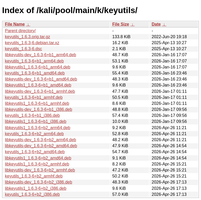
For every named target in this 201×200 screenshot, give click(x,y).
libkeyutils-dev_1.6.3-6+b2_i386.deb (38, 182)
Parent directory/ (20, 30)
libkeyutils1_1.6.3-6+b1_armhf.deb (37, 103)
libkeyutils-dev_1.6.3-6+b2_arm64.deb (40, 140)
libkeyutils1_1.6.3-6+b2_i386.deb (35, 188)
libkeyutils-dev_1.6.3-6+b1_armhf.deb (40, 91)
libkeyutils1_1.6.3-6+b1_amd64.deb (38, 85)
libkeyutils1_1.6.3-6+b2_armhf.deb (37, 164)
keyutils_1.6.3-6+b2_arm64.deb (34, 134)
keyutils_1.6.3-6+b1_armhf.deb (34, 97)
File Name (15, 24)
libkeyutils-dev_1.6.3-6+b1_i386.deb (38, 109)
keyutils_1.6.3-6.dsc (23, 49)
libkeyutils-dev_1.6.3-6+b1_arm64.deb (40, 55)
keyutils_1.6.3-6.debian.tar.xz (32, 43)
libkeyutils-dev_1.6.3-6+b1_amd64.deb (41, 79)
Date (156, 24)
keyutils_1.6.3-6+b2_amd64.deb (35, 152)
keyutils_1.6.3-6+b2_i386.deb (32, 194)
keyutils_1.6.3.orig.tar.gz (27, 37)
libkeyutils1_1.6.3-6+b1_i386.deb (35, 121)
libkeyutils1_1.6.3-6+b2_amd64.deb (38, 158)
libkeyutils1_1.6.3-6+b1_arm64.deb (37, 67)
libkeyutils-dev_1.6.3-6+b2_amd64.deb (41, 146)
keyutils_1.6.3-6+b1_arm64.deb (34, 61)
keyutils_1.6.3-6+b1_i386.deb (32, 115)
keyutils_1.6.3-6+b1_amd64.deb (35, 73)
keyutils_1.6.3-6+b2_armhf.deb (34, 176)
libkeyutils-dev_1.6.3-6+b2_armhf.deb (40, 170)
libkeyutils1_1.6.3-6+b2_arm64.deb (37, 127)
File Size (120, 24)
